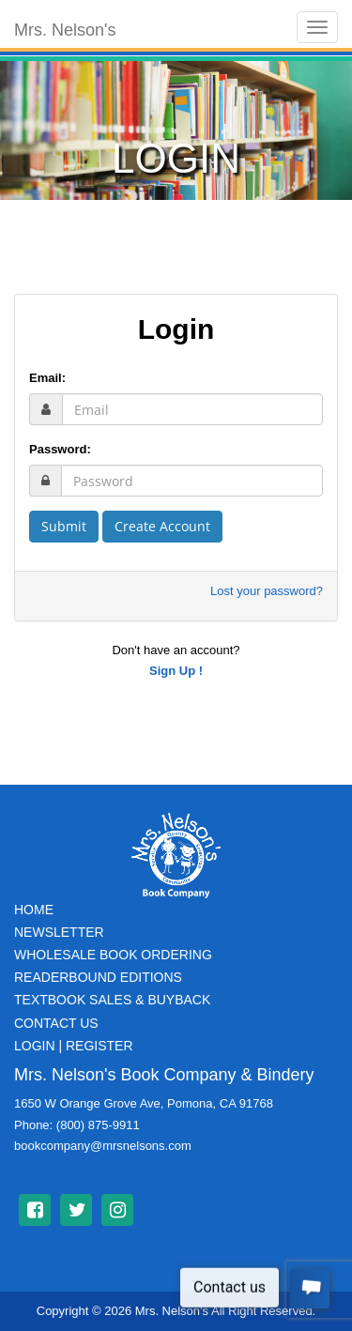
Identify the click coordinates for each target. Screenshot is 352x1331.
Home (34, 909)
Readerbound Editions (98, 977)
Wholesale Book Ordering (113, 954)
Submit (63, 526)
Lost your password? (266, 591)
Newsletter (59, 932)
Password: (60, 449)
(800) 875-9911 (98, 1125)
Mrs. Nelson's (64, 30)
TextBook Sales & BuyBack (112, 999)
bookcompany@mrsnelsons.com (102, 1146)
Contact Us (56, 1023)
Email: (47, 378)
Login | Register (73, 1045)
